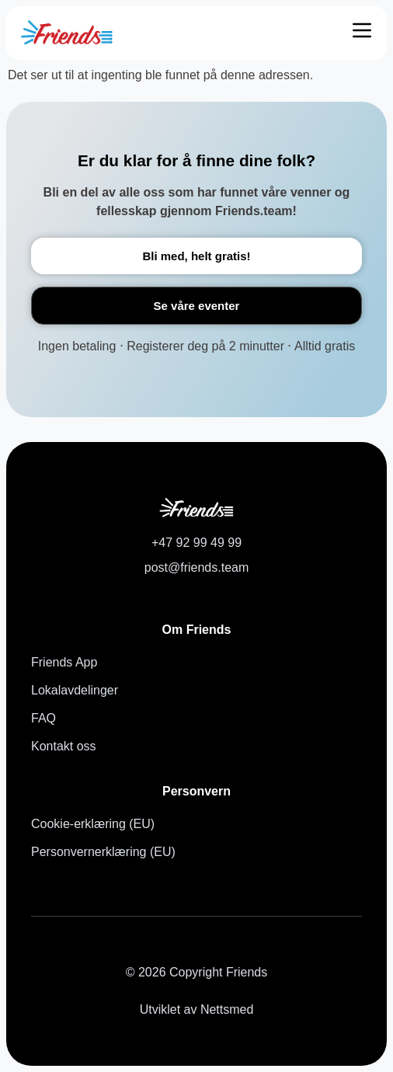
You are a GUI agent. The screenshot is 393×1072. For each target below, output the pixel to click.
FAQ (43, 718)
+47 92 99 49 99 (196, 542)
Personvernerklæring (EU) (103, 851)
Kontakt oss (63, 746)
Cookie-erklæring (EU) (93, 823)
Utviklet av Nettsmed (197, 1009)
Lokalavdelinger (74, 690)
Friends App (64, 662)
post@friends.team (196, 567)
